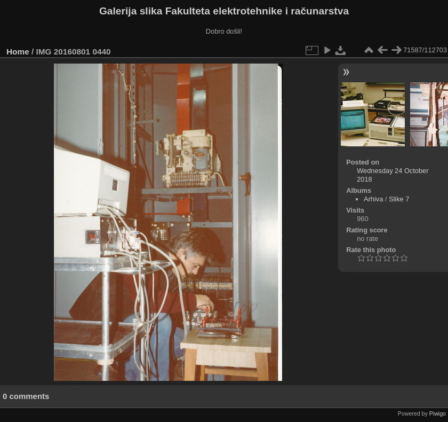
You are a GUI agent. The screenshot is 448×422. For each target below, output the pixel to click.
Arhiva (373, 199)
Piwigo (437, 413)
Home (17, 51)
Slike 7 (399, 199)
